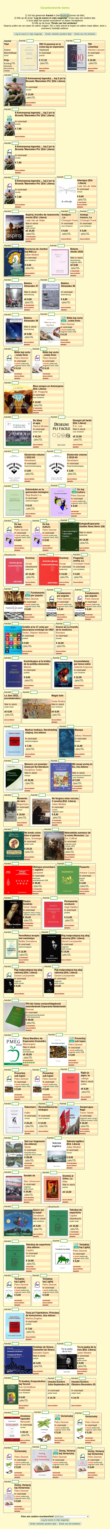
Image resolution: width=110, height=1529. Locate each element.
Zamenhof (38, 873)
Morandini (25, 1422)
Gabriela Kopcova (83, 667)
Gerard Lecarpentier (71, 941)
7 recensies (30, 237)
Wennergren (29, 1044)
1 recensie (81, 202)
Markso (27, 667)
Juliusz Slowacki (83, 735)
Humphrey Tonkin (33, 770)
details (42, 71)
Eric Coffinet (71, 838)
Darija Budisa (58, 701)
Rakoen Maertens (39, 633)
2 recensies (29, 305)
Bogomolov (23, 804)
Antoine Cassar (87, 873)
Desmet (30, 1009)
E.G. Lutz (77, 426)
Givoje (28, 564)
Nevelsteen (30, 460)
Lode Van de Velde (86, 186)
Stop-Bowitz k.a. (33, 495)
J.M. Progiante (40, 392)
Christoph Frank (69, 220)
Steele (27, 1147)
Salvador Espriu (41, 1353)
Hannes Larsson (96, 50)
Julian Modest (32, 254)
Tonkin (25, 633)
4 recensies (28, 1060)
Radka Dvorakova (28, 941)
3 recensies (70, 855)
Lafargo (85, 1078)
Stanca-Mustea (40, 426)
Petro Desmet (67, 324)
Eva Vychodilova (27, 1387)
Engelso (38, 1318)
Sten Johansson (32, 1181)
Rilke (65, 1181)
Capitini (73, 1215)
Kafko (27, 1113)
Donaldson (38, 1215)
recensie (64, 340)
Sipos (27, 838)
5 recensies (82, 1369)
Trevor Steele (30, 907)
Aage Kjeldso (71, 907)
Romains (60, 633)
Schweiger (36, 838)
